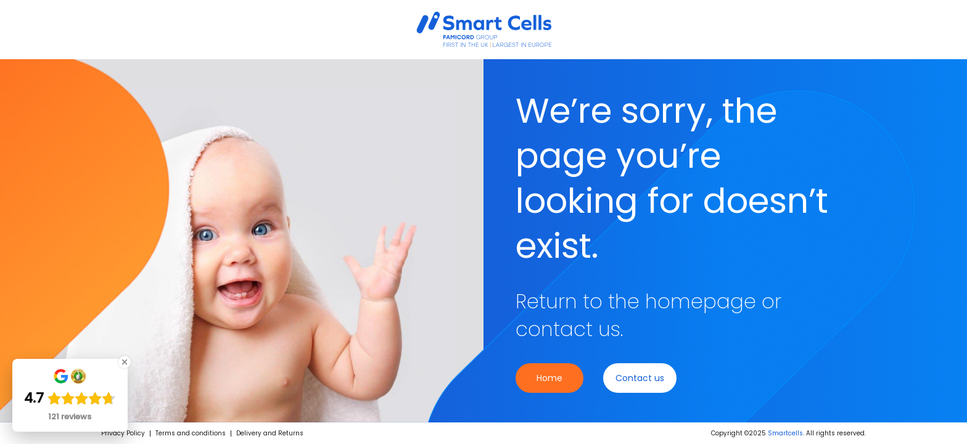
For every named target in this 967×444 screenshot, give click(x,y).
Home (549, 378)
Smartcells (785, 433)
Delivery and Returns (269, 433)
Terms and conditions (190, 433)
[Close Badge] (124, 362)
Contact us (639, 378)
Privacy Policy (123, 433)
